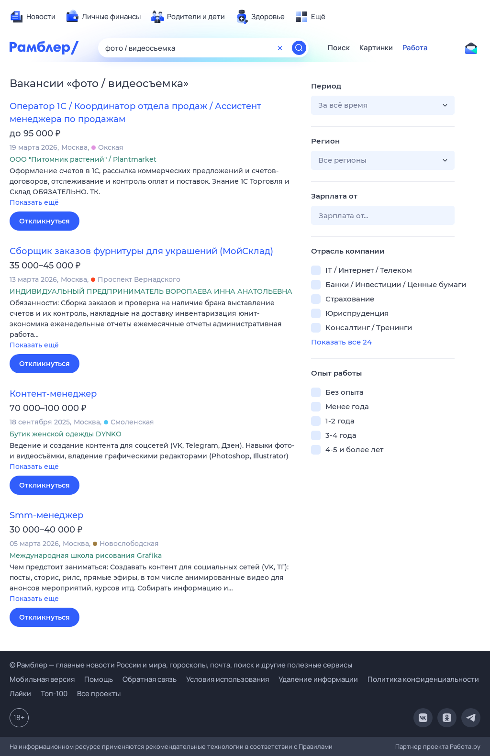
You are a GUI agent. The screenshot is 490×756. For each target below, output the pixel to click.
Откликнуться (44, 221)
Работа (415, 48)
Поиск (339, 48)
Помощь (98, 679)
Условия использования (227, 679)
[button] (153, 187)
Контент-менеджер (53, 394)
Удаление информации (318, 679)
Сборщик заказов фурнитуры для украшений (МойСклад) (141, 251)
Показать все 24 (341, 341)
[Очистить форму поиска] (280, 47)
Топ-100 (54, 694)
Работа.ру (465, 746)
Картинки (376, 48)
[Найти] (299, 47)
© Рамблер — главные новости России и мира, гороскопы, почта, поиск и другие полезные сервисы (181, 665)
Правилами (316, 746)
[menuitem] (33, 17)
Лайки (20, 694)
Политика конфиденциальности (423, 679)
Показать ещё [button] (34, 202)
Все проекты (99, 694)
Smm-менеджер (46, 515)
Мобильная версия (42, 679)
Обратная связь (149, 679)
